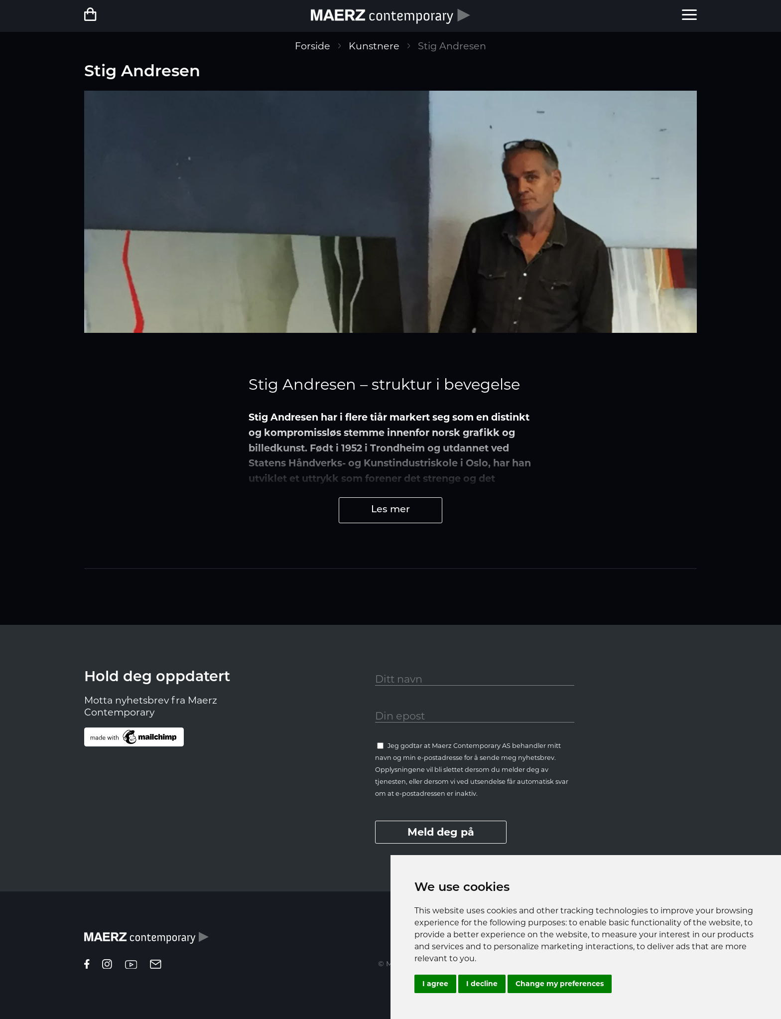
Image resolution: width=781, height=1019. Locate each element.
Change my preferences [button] (560, 983)
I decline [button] (482, 983)
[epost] (155, 965)
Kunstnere (374, 46)
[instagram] (107, 965)
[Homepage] (146, 941)
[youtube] (131, 965)
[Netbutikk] (114, 15)
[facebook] (87, 965)
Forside (312, 46)
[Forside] (390, 16)
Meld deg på (440, 832)
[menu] (689, 15)
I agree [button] (435, 983)
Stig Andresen (452, 46)
